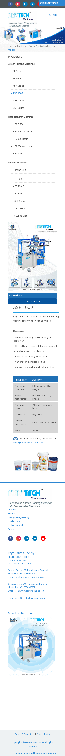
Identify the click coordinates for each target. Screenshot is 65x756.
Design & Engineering (18, 517)
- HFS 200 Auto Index (22, 146)
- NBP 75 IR (17, 100)
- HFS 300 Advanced (21, 131)
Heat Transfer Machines (20, 116)
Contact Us (13, 529)
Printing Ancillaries (17, 162)
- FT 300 (17, 193)
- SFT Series (19, 200)
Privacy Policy (43, 734)
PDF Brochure (15, 295)
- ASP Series (17, 85)
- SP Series (17, 71)
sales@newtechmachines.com (30, 597)
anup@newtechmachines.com (28, 442)
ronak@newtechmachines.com (30, 576)
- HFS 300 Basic (19, 138)
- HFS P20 (16, 153)
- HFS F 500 (17, 124)
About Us (12, 509)
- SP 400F (16, 78)
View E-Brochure (32, 301)
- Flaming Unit (18, 169)
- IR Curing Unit (19, 215)
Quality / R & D (15, 521)
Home (11, 46)
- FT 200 (17, 178)
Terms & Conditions (24, 734)
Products (21, 46)
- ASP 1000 (17, 93)
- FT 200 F (18, 186)
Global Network (15, 525)
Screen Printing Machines (40, 46)
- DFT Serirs (19, 208)
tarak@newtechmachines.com (30, 590)
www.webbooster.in (47, 753)
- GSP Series (17, 107)
